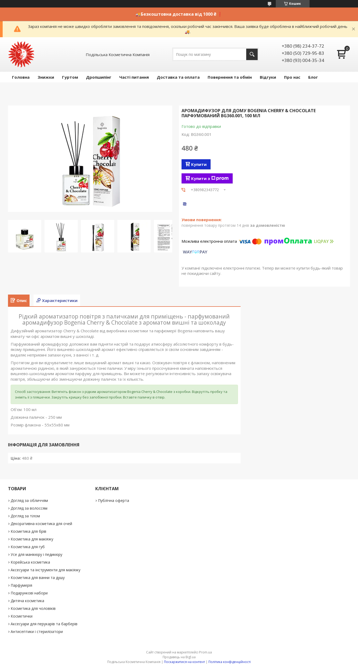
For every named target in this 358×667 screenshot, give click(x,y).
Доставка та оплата (178, 77)
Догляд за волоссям (29, 508)
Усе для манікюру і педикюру (36, 554)
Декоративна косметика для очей (41, 523)
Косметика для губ (28, 546)
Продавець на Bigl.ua (179, 657)
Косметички (21, 616)
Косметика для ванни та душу (38, 577)
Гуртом (70, 77)
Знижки (46, 77)
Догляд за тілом (25, 515)
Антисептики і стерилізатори (37, 631)
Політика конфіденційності (229, 662)
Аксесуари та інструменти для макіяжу (45, 569)
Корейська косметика (30, 562)
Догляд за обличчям (29, 500)
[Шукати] (252, 54)
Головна (21, 77)
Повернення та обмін (230, 77)
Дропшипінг (98, 77)
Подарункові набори (29, 592)
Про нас (292, 77)
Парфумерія (21, 585)
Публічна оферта (113, 500)
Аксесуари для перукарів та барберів (44, 623)
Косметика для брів (28, 531)
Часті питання (134, 77)
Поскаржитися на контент (184, 662)
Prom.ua (205, 652)
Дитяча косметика (27, 600)
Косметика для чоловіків (33, 608)
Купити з (210, 178)
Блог (313, 77)
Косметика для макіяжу (32, 539)
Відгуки (268, 77)
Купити (199, 164)
